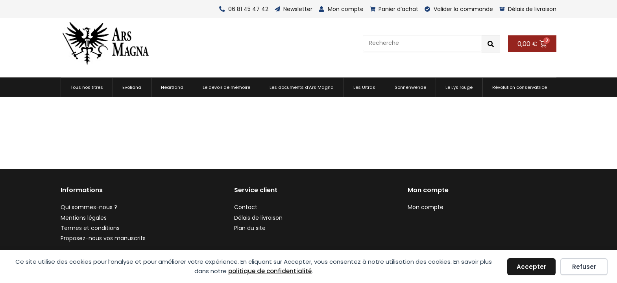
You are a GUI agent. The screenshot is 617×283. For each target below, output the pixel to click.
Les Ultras (364, 87)
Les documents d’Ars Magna (302, 87)
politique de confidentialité (270, 271)
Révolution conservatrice (519, 87)
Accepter (531, 267)
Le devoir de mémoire (226, 87)
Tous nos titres (86, 87)
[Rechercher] (491, 44)
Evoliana (131, 87)
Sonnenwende (410, 87)
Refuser (584, 267)
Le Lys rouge (459, 87)
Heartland (172, 87)
